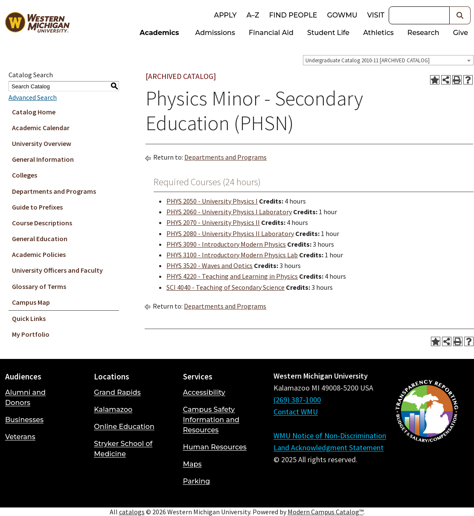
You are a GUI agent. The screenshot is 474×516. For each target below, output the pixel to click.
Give (460, 33)
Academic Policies (39, 254)
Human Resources (215, 447)
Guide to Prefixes (37, 207)
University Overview (41, 143)
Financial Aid (271, 33)
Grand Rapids (117, 392)
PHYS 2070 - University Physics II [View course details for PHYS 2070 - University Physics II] (213, 222)
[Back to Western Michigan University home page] (37, 24)
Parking (196, 481)
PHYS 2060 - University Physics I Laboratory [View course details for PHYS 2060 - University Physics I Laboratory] (229, 211)
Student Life (328, 33)
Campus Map (31, 302)
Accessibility (204, 392)
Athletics (378, 33)
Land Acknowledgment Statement (328, 447)
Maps (192, 464)
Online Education (124, 427)
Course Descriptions (42, 223)
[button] (460, 15)
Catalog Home (33, 112)
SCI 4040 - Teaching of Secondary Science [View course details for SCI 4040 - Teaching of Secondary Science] (225, 287)
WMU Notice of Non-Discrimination (329, 435)
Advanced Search (33, 97)
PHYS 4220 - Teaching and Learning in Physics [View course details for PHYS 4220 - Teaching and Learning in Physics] (232, 276)
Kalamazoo (113, 409)
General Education (39, 238)
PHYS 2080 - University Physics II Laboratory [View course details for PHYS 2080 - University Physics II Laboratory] (230, 233)
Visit (375, 15)
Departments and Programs (54, 191)
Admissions (215, 33)
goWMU (342, 15)
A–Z (253, 15)
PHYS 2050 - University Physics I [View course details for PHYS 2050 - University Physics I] (212, 201)
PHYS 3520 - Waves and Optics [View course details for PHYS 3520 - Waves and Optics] (209, 265)
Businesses (24, 420)
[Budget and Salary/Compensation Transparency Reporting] (427, 434)
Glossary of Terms (39, 286)
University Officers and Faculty (57, 270)
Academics (159, 33)
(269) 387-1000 (297, 400)
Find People (293, 15)
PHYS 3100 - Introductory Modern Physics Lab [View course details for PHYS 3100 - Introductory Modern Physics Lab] (232, 255)
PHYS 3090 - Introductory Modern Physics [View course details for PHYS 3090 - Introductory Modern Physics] (226, 244)
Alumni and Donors (25, 397)
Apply (225, 15)
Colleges (24, 175)
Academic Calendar (41, 127)
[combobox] (388, 60)
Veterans (20, 437)
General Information (43, 159)
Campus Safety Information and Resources (211, 419)
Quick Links (29, 318)
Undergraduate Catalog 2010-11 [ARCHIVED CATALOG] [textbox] (367, 60)
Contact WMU (295, 412)
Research (423, 33)
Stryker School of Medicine (123, 449)
